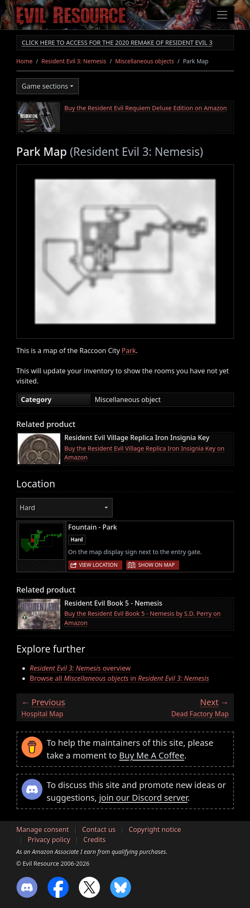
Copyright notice (155, 829)
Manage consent (42, 829)
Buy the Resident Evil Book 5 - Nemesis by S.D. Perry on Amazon (143, 618)
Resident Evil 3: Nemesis (73, 61)
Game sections (45, 86)
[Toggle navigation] (222, 14)
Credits (94, 839)
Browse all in (119, 678)
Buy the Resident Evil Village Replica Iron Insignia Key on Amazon (145, 453)
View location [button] (98, 564)
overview (80, 668)
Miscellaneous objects (144, 61)
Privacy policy (49, 839)
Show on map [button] (156, 564)
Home (24, 61)
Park (129, 350)
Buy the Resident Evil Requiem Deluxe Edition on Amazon (146, 108)
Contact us (99, 829)
